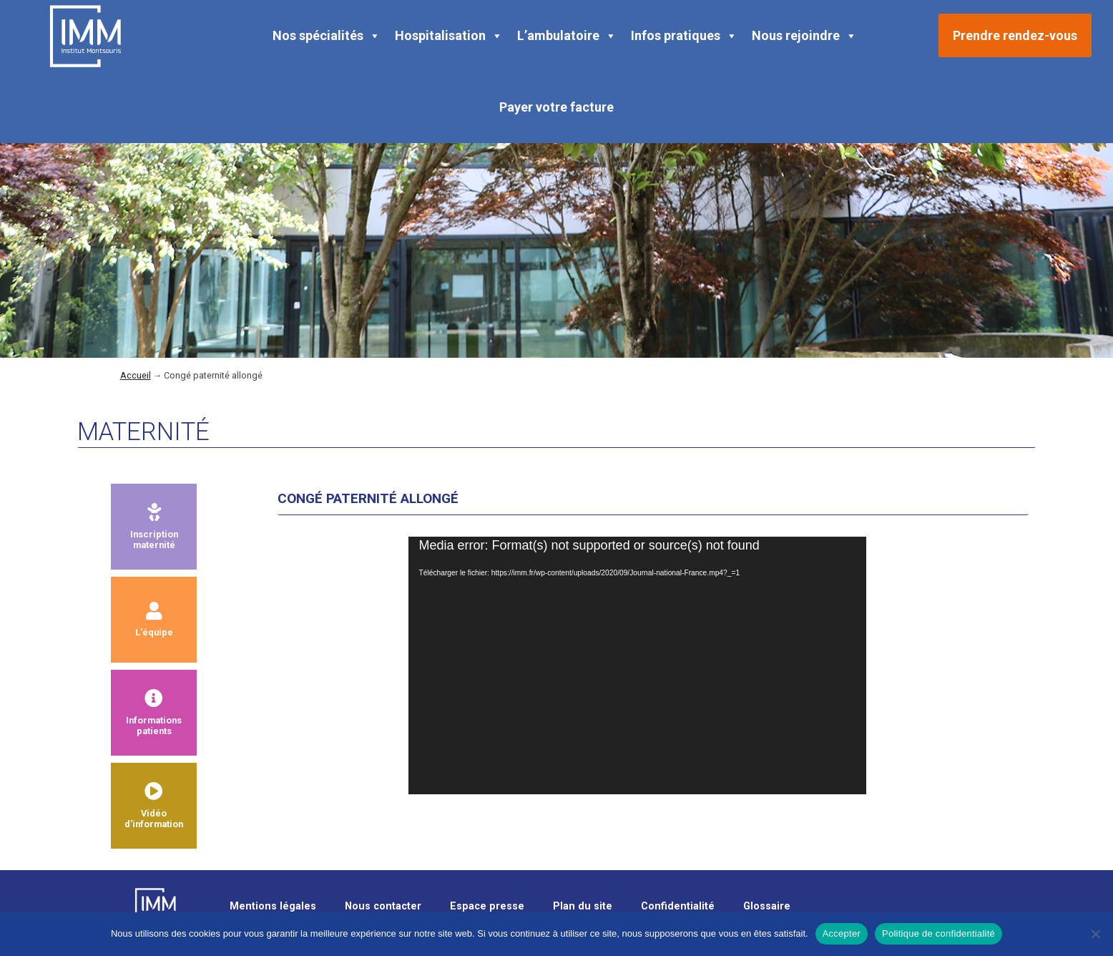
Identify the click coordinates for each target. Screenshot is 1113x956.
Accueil (135, 375)
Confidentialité (678, 906)
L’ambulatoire (567, 36)
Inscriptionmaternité (154, 526)
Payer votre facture (556, 106)
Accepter (842, 933)
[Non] (1095, 934)
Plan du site (582, 906)
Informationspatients (154, 712)
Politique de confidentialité (938, 933)
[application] (637, 665)
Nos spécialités (327, 36)
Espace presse (487, 906)
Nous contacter (383, 906)
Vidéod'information (153, 805)
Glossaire (766, 906)
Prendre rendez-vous (1015, 35)
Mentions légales (273, 906)
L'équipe (154, 620)
